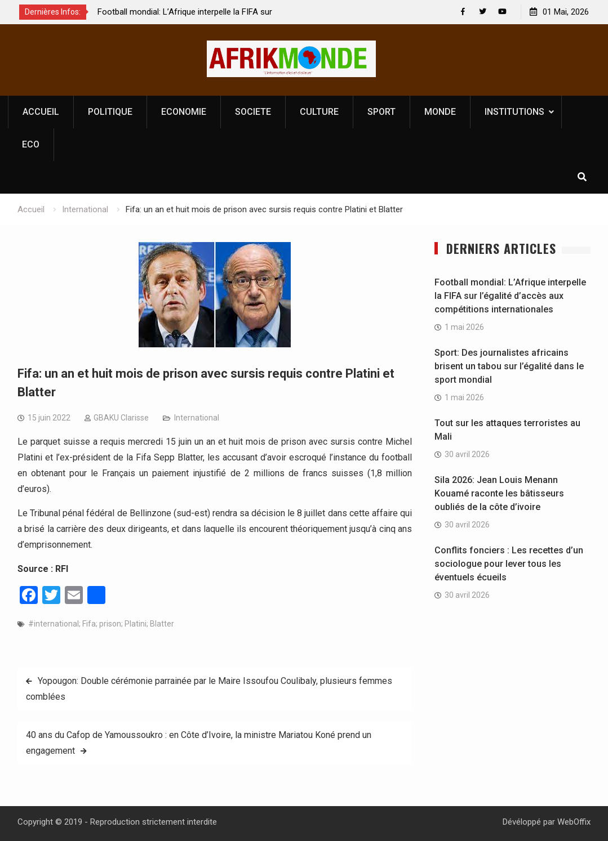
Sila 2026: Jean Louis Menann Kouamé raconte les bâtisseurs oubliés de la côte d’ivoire (499, 494)
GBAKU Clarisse (121, 418)
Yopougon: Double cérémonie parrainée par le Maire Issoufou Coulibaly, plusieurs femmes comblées (209, 689)
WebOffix (574, 822)
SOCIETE (253, 111)
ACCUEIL (41, 111)
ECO (30, 144)
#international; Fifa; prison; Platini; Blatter (101, 624)
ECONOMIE (183, 111)
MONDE (440, 111)
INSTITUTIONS (514, 111)
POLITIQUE (110, 111)
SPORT (381, 111)
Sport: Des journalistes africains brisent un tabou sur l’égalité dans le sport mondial (509, 367)
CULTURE (319, 111)
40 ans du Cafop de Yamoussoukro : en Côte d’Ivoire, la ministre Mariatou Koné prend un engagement (198, 743)
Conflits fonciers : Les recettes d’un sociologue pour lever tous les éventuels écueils (508, 564)
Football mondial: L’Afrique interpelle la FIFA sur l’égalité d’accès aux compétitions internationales (510, 296)
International (196, 418)
